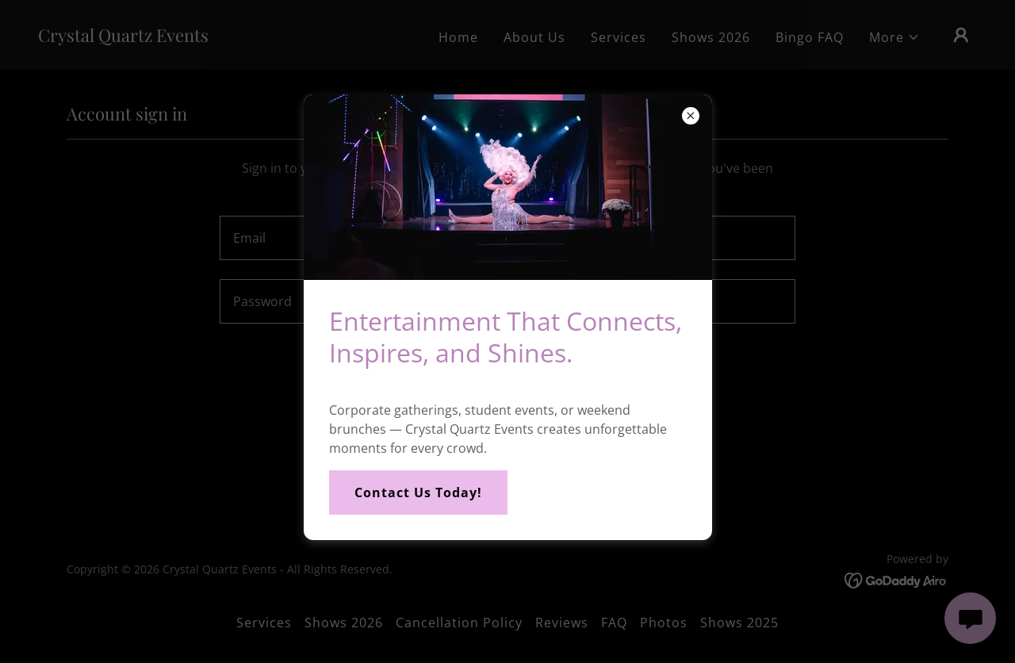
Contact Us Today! (418, 492)
